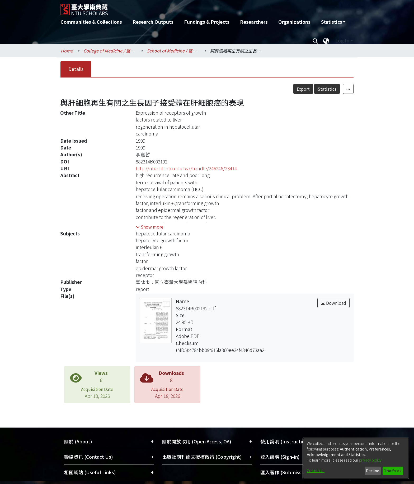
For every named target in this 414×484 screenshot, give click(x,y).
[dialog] (356, 458)
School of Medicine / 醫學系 (173, 50)
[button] (150, 226)
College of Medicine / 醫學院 (109, 50)
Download (333, 303)
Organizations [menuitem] (294, 21)
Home (67, 50)
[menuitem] (333, 21)
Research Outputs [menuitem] (153, 21)
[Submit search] (315, 40)
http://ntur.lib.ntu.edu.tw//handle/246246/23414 (186, 168)
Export (303, 89)
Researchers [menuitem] (254, 21)
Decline (372, 470)
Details (75, 69)
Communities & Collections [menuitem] (91, 21)
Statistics (327, 89)
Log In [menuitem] (342, 40)
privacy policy (370, 460)
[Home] (178, 7)
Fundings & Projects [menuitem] (206, 21)
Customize (315, 470)
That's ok (393, 470)
